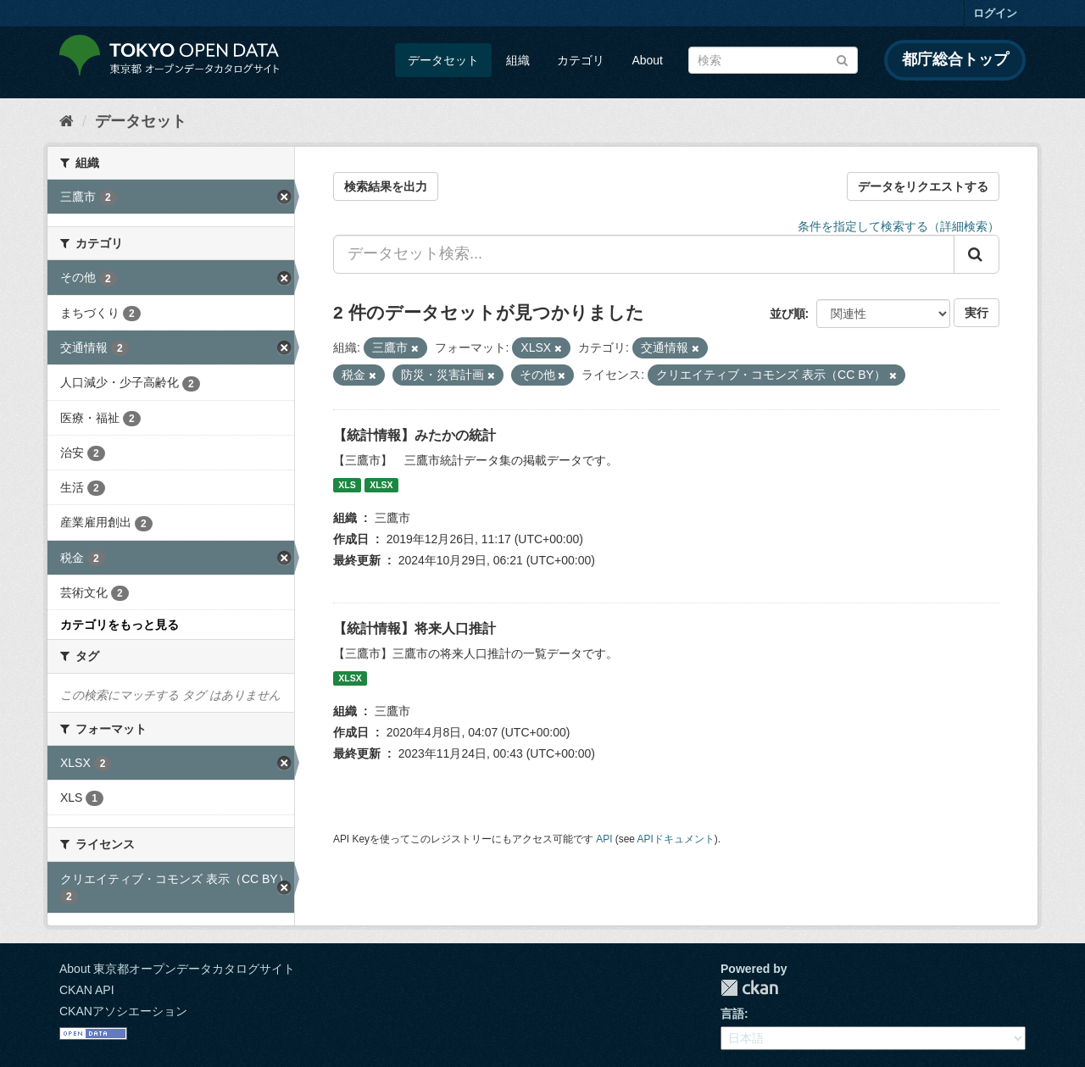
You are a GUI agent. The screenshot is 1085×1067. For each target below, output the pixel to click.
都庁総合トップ (955, 59)
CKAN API (86, 990)
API (604, 839)
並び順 (787, 313)
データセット (443, 60)
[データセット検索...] (643, 254)
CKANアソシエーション (123, 1011)
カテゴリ (580, 60)
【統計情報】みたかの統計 (414, 435)
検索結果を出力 (385, 186)
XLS (346, 485)
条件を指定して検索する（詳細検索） (898, 226)
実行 (976, 313)
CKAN (749, 988)
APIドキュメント (676, 839)
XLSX (381, 485)
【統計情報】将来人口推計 (414, 628)
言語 (732, 1013)
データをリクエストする (923, 186)
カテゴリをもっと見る (119, 624)
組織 (518, 60)
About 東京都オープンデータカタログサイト (177, 968)
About (647, 60)
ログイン (995, 13)
